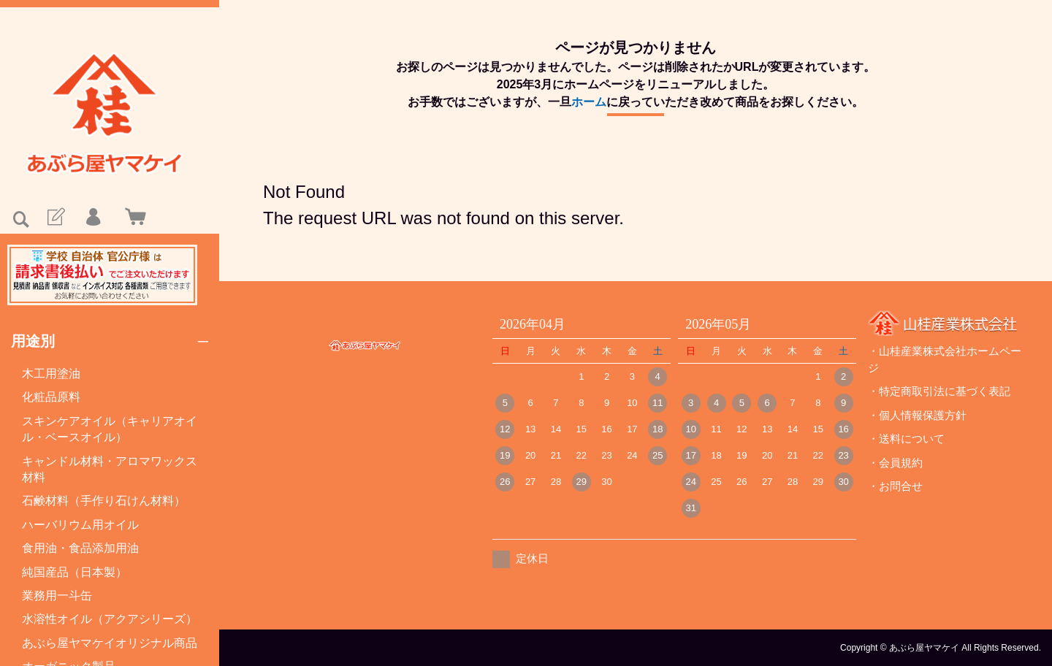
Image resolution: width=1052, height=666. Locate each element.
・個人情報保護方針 (917, 415)
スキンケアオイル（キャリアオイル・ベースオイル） (109, 429)
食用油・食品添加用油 (80, 548)
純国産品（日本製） (74, 572)
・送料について (906, 438)
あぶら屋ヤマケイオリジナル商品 (109, 643)
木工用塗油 (51, 373)
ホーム (588, 102)
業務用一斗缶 (57, 595)
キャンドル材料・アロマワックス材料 (109, 469)
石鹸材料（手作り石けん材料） (104, 500)
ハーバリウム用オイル (80, 524)
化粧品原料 (51, 397)
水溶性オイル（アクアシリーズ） (109, 619)
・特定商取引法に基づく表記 (939, 391)
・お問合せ (895, 486)
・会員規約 (895, 462)
